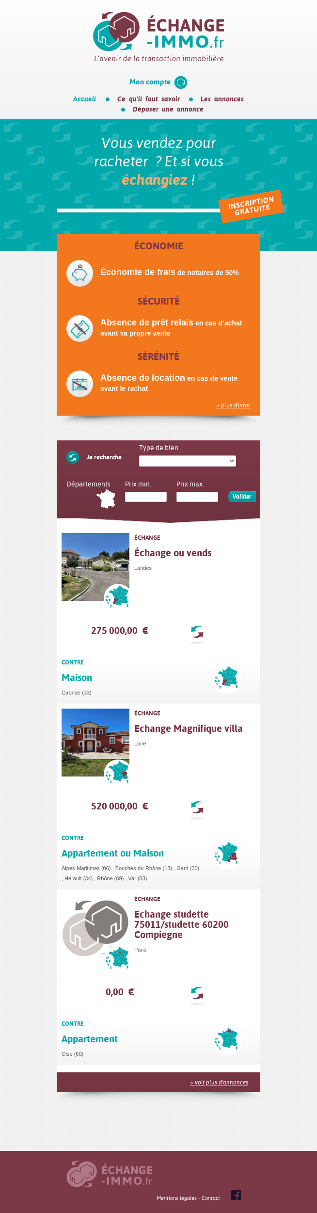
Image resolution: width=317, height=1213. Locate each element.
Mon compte (150, 82)
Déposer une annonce (168, 109)
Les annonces (222, 99)
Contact (211, 1198)
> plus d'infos (233, 405)
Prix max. (190, 484)
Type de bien (158, 448)
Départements (88, 484)
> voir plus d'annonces (219, 1082)
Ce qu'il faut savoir (148, 99)
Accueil (84, 99)
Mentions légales (177, 1198)
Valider (242, 496)
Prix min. (138, 484)
